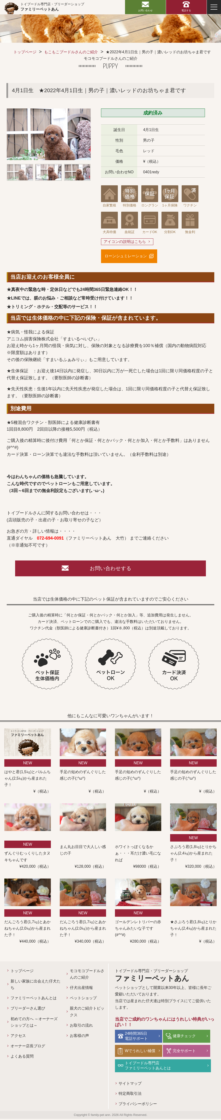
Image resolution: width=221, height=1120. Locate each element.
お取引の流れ (81, 1027)
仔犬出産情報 (81, 989)
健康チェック (185, 1037)
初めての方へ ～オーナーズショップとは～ (34, 1023)
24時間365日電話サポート (137, 1037)
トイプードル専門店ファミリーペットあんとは (149, 1066)
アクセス (18, 1037)
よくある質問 (22, 1058)
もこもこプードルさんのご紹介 (71, 52)
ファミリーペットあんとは (34, 999)
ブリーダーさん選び (28, 1010)
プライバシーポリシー (138, 1105)
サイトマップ (130, 1084)
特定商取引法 (130, 1095)
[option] (49, 134)
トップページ (24, 52)
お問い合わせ (145, 10)
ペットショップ (83, 999)
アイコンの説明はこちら (125, 242)
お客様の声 (79, 1037)
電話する (186, 10)
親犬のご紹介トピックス (87, 1013)
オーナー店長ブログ (28, 1047)
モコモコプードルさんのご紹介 (87, 975)
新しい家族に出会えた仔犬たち (35, 986)
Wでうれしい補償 (141, 1052)
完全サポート (185, 1052)
